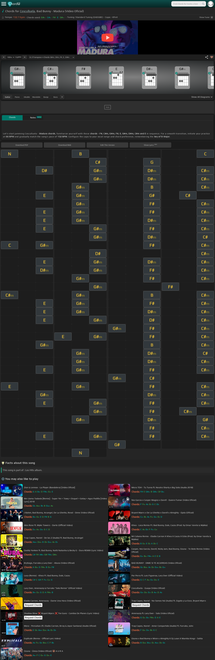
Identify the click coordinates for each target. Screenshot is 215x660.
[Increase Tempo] (24, 57)
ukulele (27, 97)
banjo (45, 97)
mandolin (36, 97)
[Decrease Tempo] (3, 57)
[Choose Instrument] (62, 97)
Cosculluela (27, 11)
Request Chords (33, 605)
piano (17, 97)
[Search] (203, 4)
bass (55, 97)
